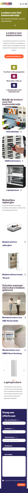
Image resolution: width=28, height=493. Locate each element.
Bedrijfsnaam (8, 446)
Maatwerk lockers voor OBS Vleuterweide (12, 319)
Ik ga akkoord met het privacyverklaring (15, 480)
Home (2, 19)
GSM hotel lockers (13, 161)
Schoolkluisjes (12, 131)
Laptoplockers (12, 190)
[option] (14, 369)
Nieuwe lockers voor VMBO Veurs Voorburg (12, 352)
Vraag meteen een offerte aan (13, 56)
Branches (8, 19)
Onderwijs (14, 19)
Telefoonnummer (11, 437)
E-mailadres (10, 428)
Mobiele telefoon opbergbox (9, 243)
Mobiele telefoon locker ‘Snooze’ (12, 276)
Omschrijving (8, 454)
